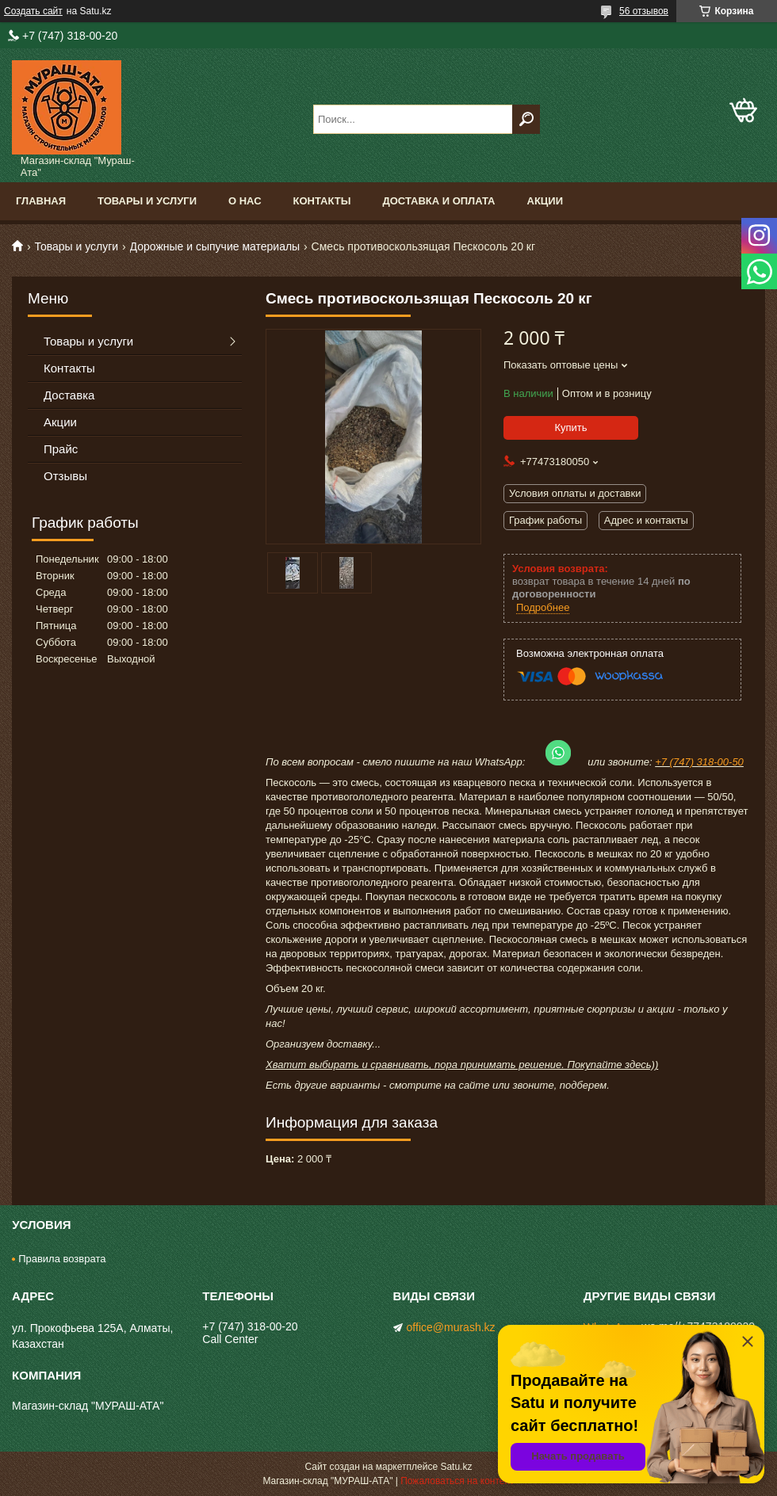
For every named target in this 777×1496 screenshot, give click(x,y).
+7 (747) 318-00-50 (699, 762)
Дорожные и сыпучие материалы (215, 246)
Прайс (61, 449)
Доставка (69, 395)
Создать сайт (33, 11)
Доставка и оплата (438, 201)
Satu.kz (456, 1466)
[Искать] (526, 119)
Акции (545, 201)
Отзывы (65, 476)
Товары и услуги (147, 201)
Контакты (322, 201)
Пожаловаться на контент (457, 1480)
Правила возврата (61, 1259)
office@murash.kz (451, 1327)
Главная (41, 201)
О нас (245, 201)
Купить (570, 427)
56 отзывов (643, 11)
